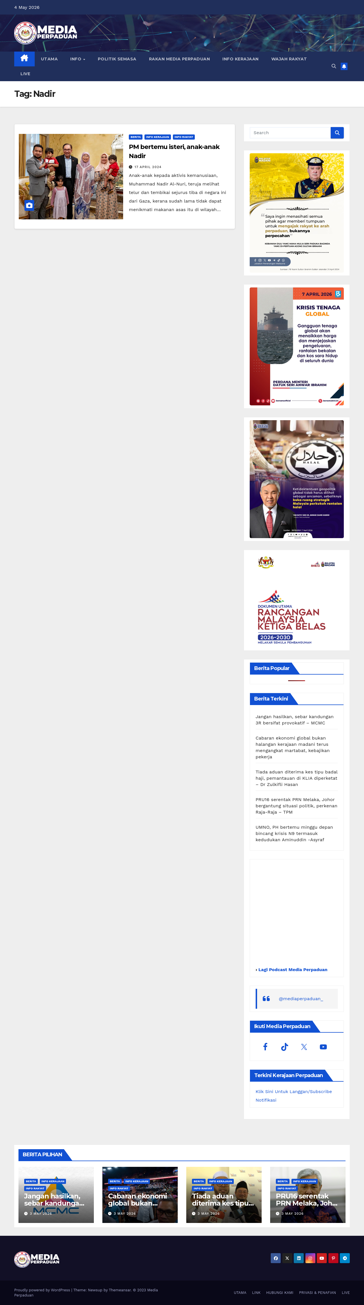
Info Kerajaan (157, 136)
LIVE (25, 73)
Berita (136, 136)
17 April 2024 (148, 167)
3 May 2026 (41, 1214)
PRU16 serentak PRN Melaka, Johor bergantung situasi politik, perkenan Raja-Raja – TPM (297, 806)
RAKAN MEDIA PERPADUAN (179, 59)
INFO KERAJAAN (240, 59)
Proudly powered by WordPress (42, 1290)
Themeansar (120, 1290)
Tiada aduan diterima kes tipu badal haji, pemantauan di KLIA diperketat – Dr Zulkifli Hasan (297, 778)
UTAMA (49, 59)
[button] (334, 66)
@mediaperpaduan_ (301, 998)
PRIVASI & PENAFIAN (317, 1292)
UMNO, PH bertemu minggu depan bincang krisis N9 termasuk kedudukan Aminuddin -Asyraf (294, 833)
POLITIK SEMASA (117, 59)
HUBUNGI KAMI (279, 1292)
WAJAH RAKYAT (289, 59)
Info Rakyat (184, 136)
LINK (256, 1292)
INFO (76, 59)
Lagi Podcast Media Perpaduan (292, 969)
